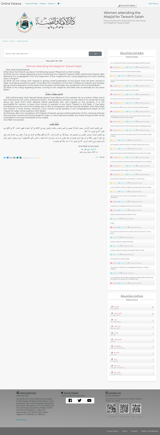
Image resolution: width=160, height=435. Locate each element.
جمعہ (114, 320)
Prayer (12, 41)
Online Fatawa (11, 3)
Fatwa (51, 3)
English (38, 158)
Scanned (32, 158)
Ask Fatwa (153, 3)
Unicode (26, 158)
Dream (43, 3)
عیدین (114, 359)
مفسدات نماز (116, 372)
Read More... (22, 420)
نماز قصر (114, 333)
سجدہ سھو (115, 366)
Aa (95, 54)
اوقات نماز (115, 352)
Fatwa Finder (31, 3)
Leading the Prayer (22, 41)
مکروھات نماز (116, 346)
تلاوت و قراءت (116, 339)
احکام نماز (115, 307)
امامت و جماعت (116, 313)
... (109, 287)
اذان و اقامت (116, 326)
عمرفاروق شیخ (91, 149)
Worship (5, 41)
